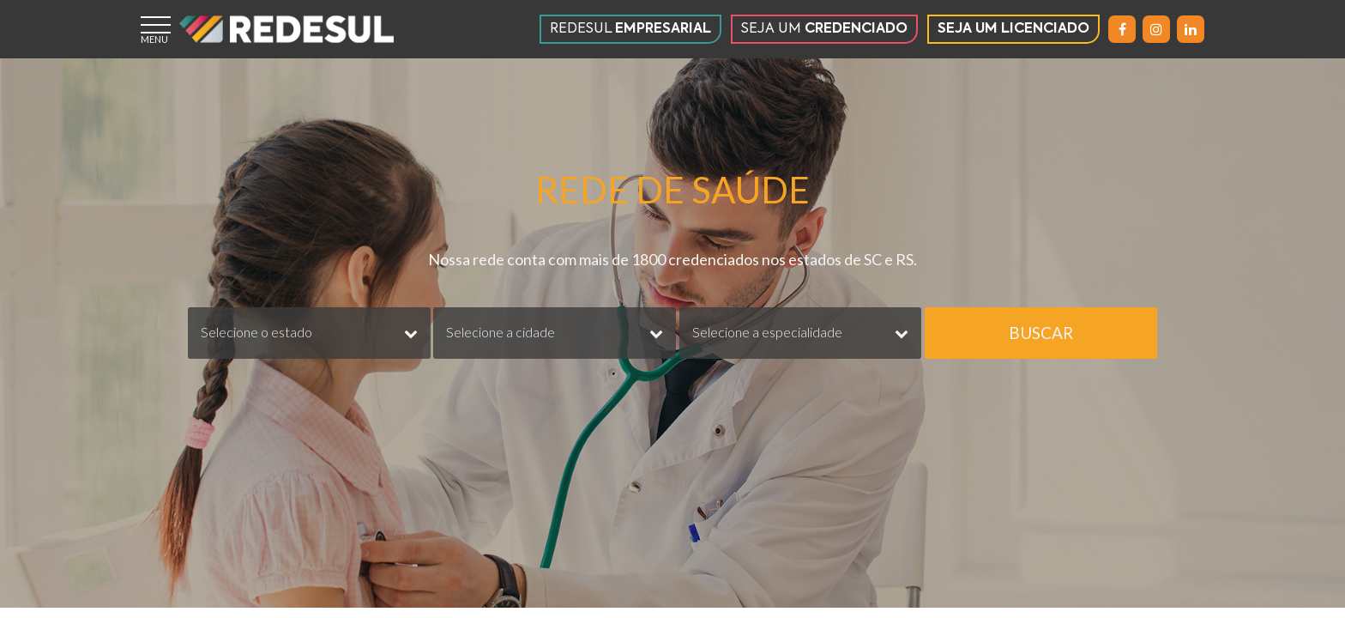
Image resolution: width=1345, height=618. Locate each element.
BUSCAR (1041, 332)
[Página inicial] (286, 29)
